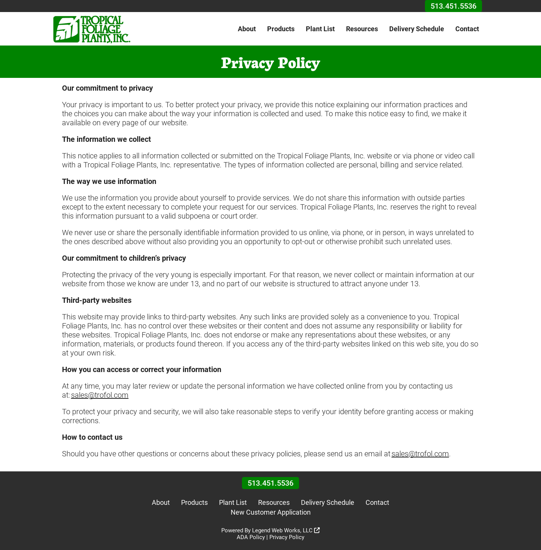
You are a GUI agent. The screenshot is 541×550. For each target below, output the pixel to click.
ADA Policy (251, 537)
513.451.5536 (453, 6)
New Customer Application (271, 512)
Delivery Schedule (416, 29)
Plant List (320, 29)
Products (281, 29)
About (247, 29)
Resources (362, 29)
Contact (467, 29)
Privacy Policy (286, 537)
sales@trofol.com (99, 395)
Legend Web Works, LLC (286, 530)
